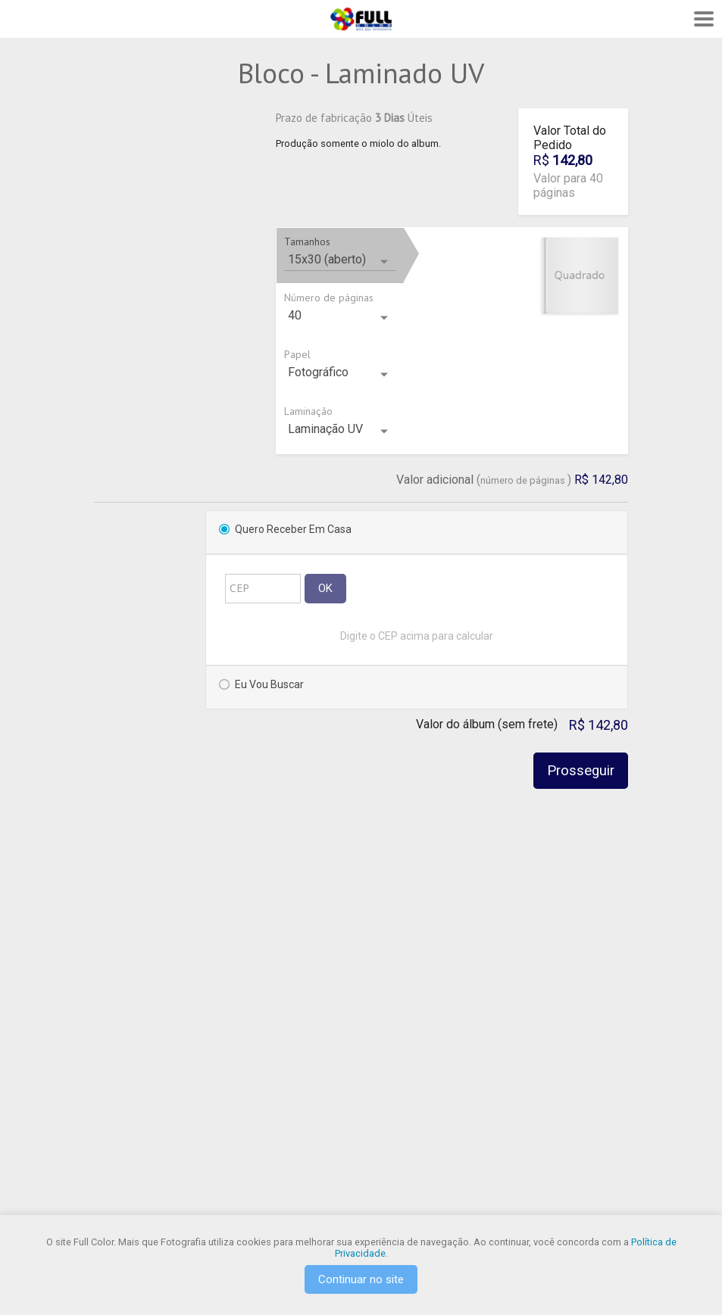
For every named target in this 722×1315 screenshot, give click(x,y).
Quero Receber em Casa (293, 529)
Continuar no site (361, 1279)
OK (325, 588)
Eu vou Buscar (269, 684)
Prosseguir (580, 770)
